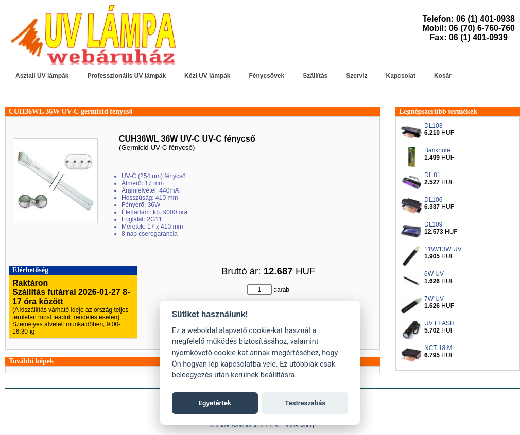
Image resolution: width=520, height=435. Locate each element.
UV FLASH (439, 323)
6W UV (434, 273)
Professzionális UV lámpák (126, 75)
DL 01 (432, 175)
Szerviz (356, 75)
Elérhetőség (30, 270)
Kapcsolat (400, 75)
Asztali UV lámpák (41, 75)
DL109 (433, 224)
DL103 (433, 125)
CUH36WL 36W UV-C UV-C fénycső (187, 138)
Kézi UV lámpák (207, 75)
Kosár (443, 75)
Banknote (437, 150)
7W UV (434, 298)
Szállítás (315, 75)
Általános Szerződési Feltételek (244, 425)
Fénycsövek (266, 75)
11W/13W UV (443, 249)
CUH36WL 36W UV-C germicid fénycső (71, 111)
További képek (31, 361)
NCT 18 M (438, 348)
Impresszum (297, 425)
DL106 (433, 199)
